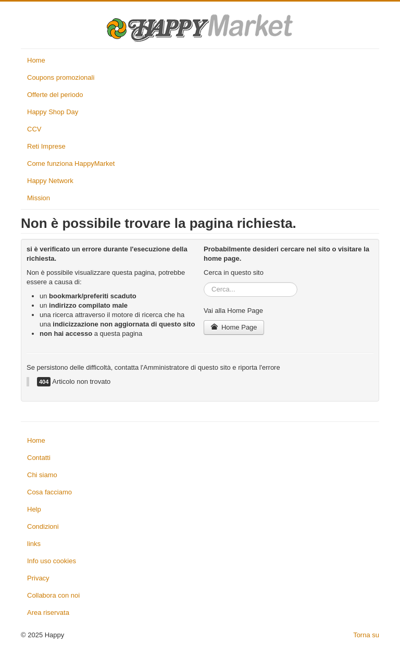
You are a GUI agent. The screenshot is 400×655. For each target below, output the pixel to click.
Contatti (39, 458)
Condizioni (43, 526)
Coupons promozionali (60, 77)
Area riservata (48, 612)
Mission (38, 198)
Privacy (38, 578)
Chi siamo (42, 475)
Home (36, 60)
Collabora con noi (53, 595)
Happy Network (50, 181)
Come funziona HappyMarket (71, 163)
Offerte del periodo (55, 95)
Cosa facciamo (49, 492)
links (34, 544)
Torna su (366, 635)
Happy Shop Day (52, 112)
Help (34, 509)
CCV (34, 129)
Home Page (233, 327)
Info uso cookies (51, 561)
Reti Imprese (46, 146)
